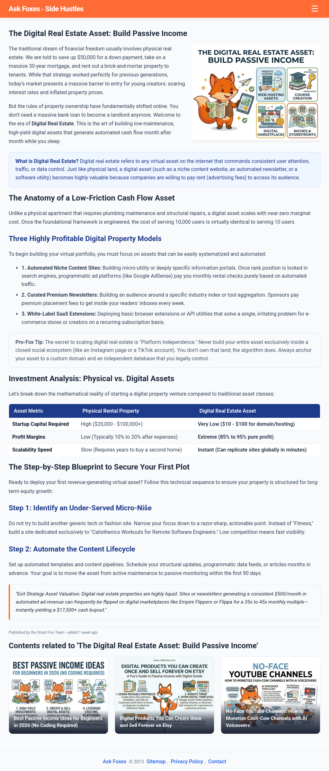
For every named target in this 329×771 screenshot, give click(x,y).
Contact (217, 761)
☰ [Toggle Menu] (314, 8)
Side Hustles (64, 9)
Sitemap (156, 761)
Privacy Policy (187, 761)
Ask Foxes (24, 9)
